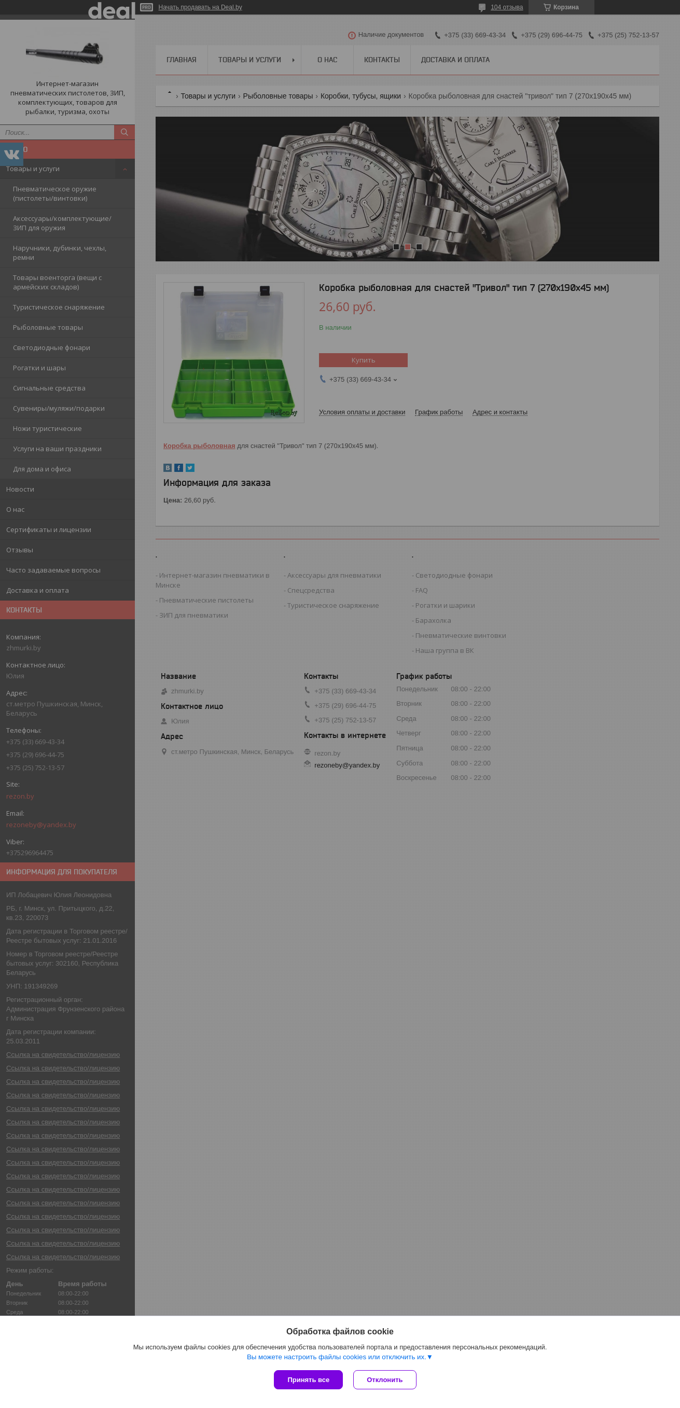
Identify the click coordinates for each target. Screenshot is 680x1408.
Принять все (308, 1380)
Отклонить (385, 1380)
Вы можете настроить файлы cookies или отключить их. (336, 1357)
